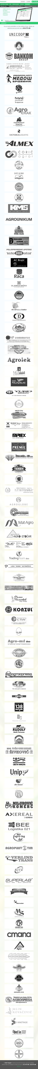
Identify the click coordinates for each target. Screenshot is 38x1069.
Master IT (19, 1066)
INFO (10, 4)
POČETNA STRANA (4, 4)
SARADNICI (27, 4)
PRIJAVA (35, 1)
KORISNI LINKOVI (15, 4)
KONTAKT (22, 4)
